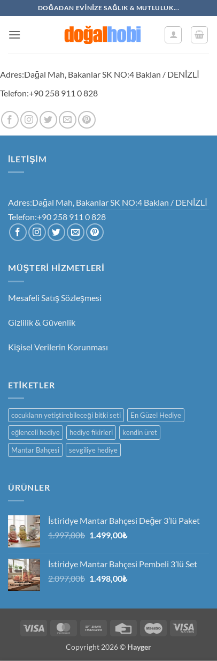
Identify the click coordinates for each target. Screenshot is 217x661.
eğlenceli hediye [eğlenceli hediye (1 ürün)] (35, 432)
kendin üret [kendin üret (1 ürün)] (139, 432)
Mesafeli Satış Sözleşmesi (55, 297)
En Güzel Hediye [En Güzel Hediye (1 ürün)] (155, 415)
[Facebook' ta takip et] (10, 120)
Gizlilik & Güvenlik (41, 322)
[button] (14, 34)
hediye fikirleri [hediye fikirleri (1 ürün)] (91, 432)
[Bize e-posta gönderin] (67, 120)
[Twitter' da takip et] (48, 120)
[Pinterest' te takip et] (87, 120)
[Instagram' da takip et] (29, 120)
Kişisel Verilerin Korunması (58, 347)
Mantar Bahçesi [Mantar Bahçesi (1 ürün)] (35, 450)
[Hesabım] (173, 34)
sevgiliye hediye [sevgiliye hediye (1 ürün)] (93, 450)
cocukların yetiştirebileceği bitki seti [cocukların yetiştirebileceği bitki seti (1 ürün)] (66, 415)
